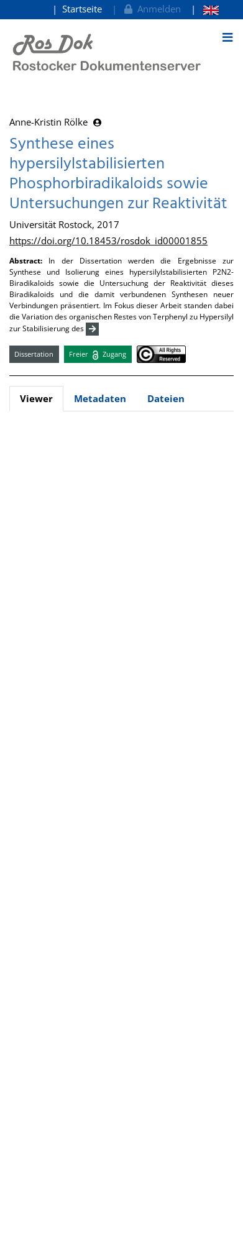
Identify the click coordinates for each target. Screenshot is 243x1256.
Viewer (36, 398)
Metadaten (100, 398)
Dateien (166, 398)
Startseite (82, 8)
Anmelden (151, 8)
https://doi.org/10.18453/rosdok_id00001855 (108, 240)
